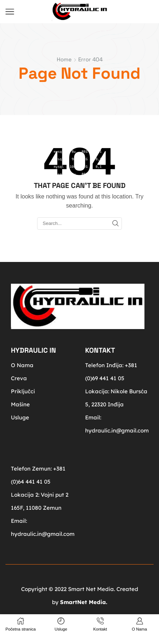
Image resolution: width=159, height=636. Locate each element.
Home (64, 59)
